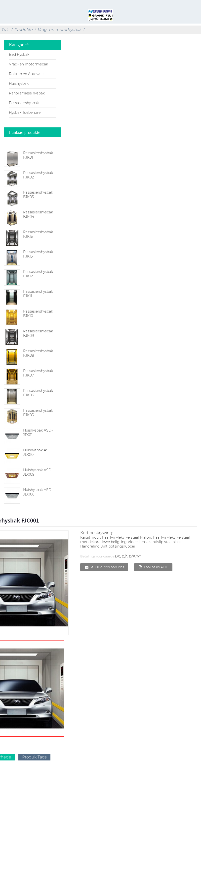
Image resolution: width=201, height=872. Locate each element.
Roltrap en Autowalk (26, 74)
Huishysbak (19, 83)
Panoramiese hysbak (27, 93)
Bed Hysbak (19, 54)
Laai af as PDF (156, 567)
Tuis (5, 29)
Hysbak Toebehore (24, 112)
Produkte (23, 29)
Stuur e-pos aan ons (107, 567)
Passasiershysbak (24, 103)
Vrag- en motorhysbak (59, 29)
